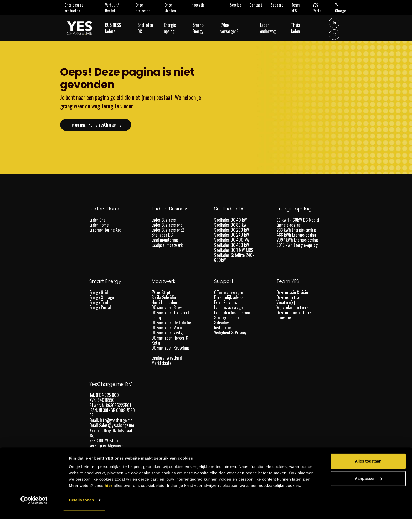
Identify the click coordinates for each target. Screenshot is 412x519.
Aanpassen (368, 487)
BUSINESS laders (118, 28)
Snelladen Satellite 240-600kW (234, 257)
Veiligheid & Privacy (230, 332)
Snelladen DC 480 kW (231, 245)
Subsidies (222, 322)
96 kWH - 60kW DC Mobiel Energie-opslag (297, 222)
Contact (258, 5)
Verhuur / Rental (116, 7)
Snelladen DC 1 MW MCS (233, 250)
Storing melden (226, 317)
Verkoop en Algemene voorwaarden (106, 448)
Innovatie (199, 5)
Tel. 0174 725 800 (104, 395)
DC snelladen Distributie (171, 322)
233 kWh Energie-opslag (296, 230)
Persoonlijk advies (228, 297)
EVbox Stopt (161, 292)
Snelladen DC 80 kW (230, 225)
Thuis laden (302, 28)
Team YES (299, 7)
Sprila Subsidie (164, 297)
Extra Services (225, 302)
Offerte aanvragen (228, 292)
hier (108, 494)
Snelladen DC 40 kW (230, 220)
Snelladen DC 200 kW (231, 230)
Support (279, 5)
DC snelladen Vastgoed (170, 332)
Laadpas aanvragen (229, 307)
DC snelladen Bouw (167, 307)
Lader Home (99, 225)
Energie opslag (176, 28)
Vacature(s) (285, 302)
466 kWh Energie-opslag (296, 235)
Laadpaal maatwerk (167, 245)
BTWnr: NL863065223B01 (110, 405)
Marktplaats (162, 363)
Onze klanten (175, 7)
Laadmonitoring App (105, 230)
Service (237, 5)
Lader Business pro (167, 225)
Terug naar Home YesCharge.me (95, 125)
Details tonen (81, 508)
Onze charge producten (79, 7)
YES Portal (322, 7)
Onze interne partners (294, 312)
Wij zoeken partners (292, 307)
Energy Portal (100, 307)
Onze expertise (288, 297)
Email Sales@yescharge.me (112, 425)
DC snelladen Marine (168, 327)
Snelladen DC (147, 28)
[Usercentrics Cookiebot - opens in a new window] (34, 509)
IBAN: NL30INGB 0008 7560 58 (112, 412)
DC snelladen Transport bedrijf (170, 315)
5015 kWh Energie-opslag (297, 245)
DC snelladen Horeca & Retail (170, 340)
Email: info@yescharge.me (111, 420)
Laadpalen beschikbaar (232, 312)
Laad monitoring (165, 240)
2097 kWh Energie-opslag (297, 240)
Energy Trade (99, 302)
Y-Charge (343, 7)
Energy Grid (98, 292)
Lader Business (164, 220)
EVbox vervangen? (236, 28)
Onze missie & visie (292, 292)
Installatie (222, 327)
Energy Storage (101, 297)
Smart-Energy (205, 28)
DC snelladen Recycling (170, 348)
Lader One (97, 220)
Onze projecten (148, 7)
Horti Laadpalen (164, 302)
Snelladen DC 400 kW (231, 240)
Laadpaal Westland (167, 358)
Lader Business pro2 (168, 230)
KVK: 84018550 (102, 400)
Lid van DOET (99, 456)
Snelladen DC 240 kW (231, 235)
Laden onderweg (274, 28)
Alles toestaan (368, 470)
